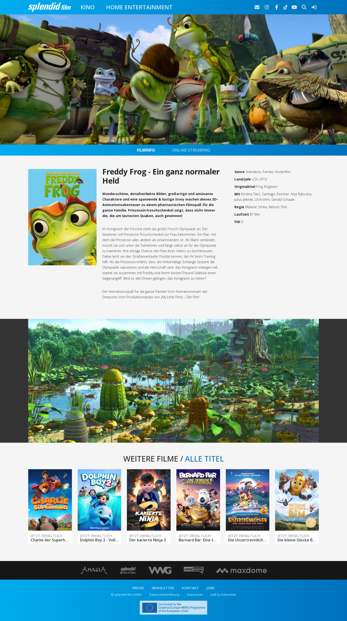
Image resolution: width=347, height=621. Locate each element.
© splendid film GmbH (126, 595)
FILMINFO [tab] (146, 150)
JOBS (210, 588)
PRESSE (138, 588)
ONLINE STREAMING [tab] (191, 150)
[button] (50, 381)
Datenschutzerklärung (164, 595)
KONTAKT (190, 588)
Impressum (195, 595)
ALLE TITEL (204, 458)
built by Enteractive (223, 595)
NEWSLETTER (163, 588)
